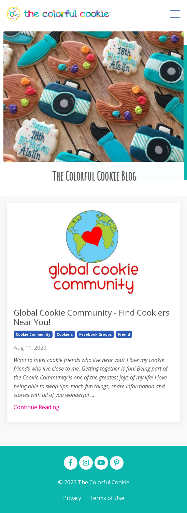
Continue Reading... (38, 407)
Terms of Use (106, 498)
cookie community (33, 334)
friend (124, 334)
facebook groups (95, 334)
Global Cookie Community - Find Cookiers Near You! (92, 318)
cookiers (65, 334)
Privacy (72, 498)
